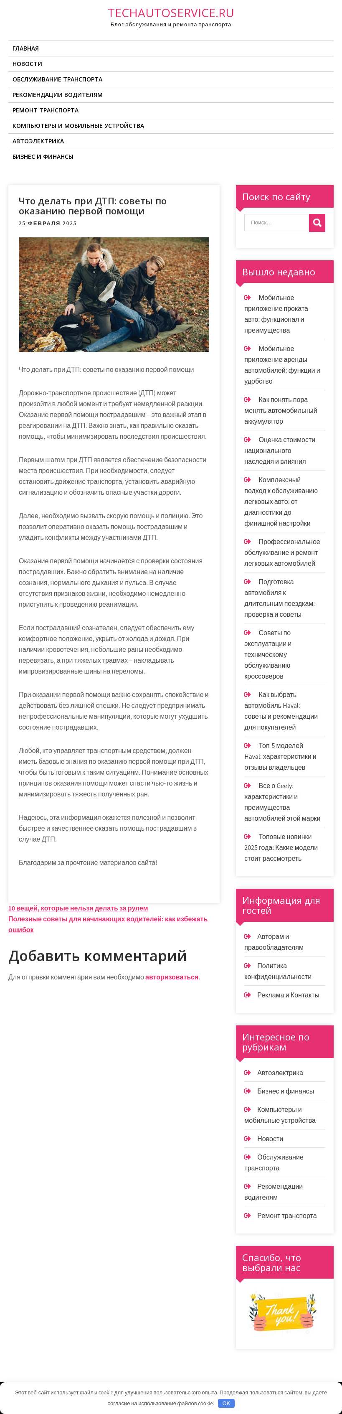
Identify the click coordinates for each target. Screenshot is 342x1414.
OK (226, 1403)
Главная (26, 48)
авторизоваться (171, 977)
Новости (27, 64)
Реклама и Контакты (288, 995)
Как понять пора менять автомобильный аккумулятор (280, 410)
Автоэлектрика (38, 141)
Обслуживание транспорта (57, 79)
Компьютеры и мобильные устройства (78, 126)
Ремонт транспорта (46, 110)
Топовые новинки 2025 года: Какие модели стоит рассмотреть (281, 847)
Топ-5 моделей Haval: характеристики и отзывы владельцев (280, 756)
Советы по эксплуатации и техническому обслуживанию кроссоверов (267, 654)
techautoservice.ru (171, 12)
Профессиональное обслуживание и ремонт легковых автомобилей (282, 552)
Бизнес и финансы (43, 156)
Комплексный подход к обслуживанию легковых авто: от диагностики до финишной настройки (281, 502)
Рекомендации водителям (58, 95)
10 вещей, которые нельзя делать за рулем (78, 908)
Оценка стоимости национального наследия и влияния (279, 450)
